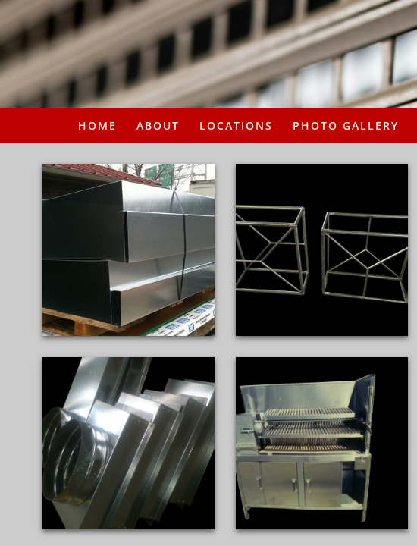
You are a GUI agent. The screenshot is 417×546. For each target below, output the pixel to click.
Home (97, 125)
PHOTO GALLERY (346, 125)
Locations (236, 125)
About (158, 125)
